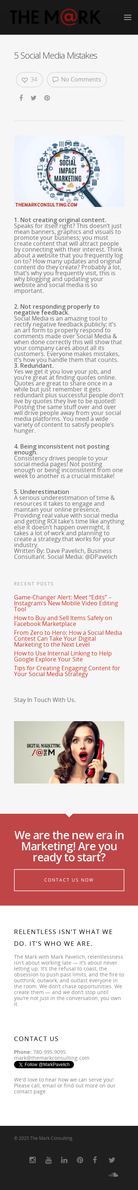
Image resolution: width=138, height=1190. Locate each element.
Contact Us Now (69, 880)
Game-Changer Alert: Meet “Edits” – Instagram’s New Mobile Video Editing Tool (66, 603)
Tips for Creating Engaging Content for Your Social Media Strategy (67, 671)
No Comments (77, 79)
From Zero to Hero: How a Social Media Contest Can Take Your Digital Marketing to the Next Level (68, 638)
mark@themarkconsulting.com (51, 1057)
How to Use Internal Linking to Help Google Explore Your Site (63, 656)
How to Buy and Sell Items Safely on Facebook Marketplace (63, 621)
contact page (30, 1091)
